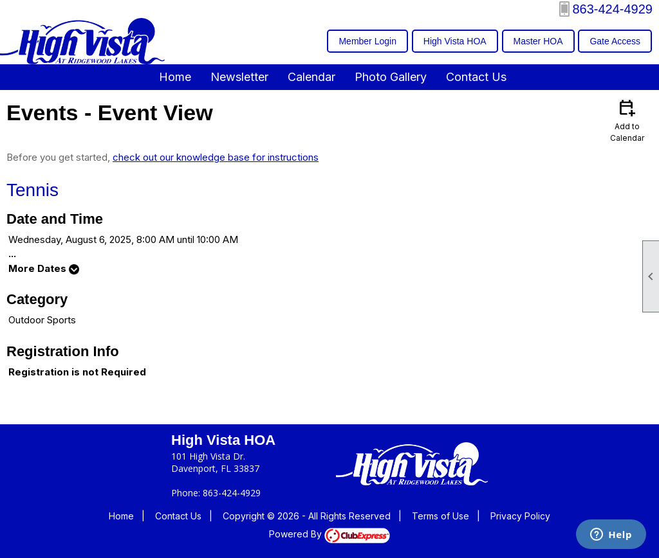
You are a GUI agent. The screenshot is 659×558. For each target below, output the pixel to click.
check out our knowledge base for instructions (216, 157)
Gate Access (614, 41)
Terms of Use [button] (440, 515)
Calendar (311, 77)
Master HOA (538, 41)
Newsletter (239, 77)
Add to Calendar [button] (627, 119)
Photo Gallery (391, 77)
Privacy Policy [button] (520, 515)
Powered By (329, 533)
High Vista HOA (455, 41)
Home (175, 77)
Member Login (367, 41)
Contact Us (476, 77)
